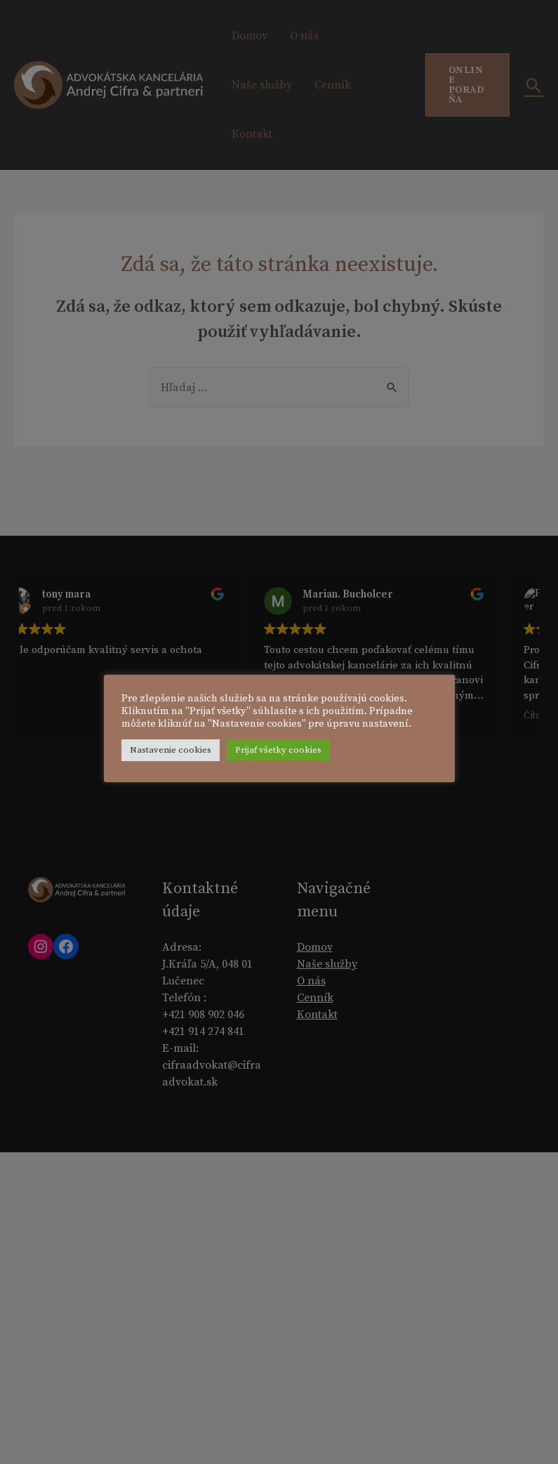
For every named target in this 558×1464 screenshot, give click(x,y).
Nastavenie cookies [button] (199, 756)
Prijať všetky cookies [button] (307, 756)
